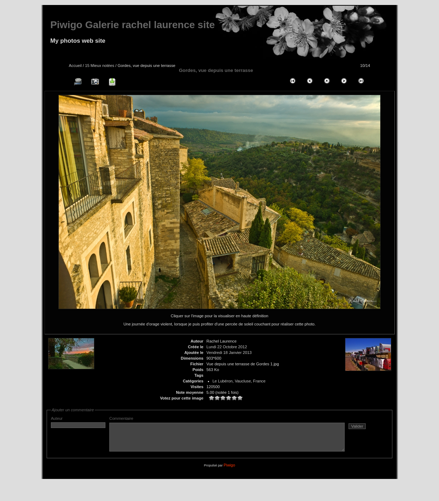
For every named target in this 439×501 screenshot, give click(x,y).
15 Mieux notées (99, 65)
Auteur (78, 422)
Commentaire (241, 436)
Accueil (75, 65)
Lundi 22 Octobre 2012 (227, 347)
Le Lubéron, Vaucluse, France (239, 381)
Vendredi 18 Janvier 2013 (229, 352)
